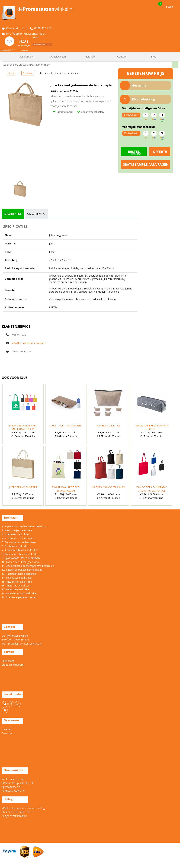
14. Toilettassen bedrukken (17, 577)
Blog (153, 56)
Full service (8, 660)
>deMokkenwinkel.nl (13, 791)
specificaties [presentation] (13, 213)
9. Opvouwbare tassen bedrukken (21, 558)
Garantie (90, 56)
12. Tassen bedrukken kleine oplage (22, 569)
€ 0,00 (169, 6)
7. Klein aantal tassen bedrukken (20, 550)
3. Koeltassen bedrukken (16, 534)
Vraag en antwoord (13, 664)
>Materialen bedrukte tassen (18, 812)
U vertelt (6, 729)
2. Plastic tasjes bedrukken (17, 530)
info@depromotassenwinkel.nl (29, 343)
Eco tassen (27, 73)
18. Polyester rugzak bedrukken (19, 593)
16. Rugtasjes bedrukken (16, 585)
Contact (121, 56)
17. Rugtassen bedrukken (16, 589)
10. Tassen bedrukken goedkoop (20, 562)
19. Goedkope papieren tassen (19, 597)
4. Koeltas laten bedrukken (17, 538)
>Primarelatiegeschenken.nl (17, 783)
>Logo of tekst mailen (14, 816)
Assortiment (26, 56)
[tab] (13, 214)
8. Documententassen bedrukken (20, 554)
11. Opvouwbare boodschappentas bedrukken (28, 565)
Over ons (7, 733)
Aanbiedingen (58, 56)
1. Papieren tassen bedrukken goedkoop (24, 526)
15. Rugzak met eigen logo (17, 581)
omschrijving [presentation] (36, 213)
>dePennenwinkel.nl (13, 779)
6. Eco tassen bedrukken (15, 546)
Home (6, 56)
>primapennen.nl (11, 787)
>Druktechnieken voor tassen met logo (24, 808)
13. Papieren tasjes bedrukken (19, 573)
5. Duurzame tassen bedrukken (19, 542)
